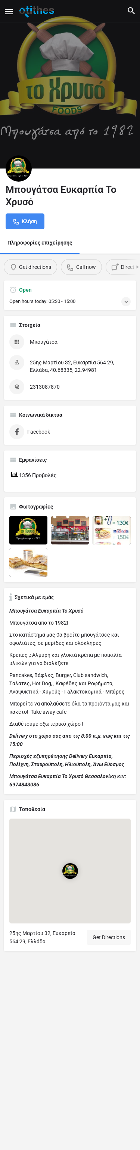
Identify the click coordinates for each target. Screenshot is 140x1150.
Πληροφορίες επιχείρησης (39, 243)
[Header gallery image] (70, 84)
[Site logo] (37, 11)
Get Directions (109, 937)
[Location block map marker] (70, 871)
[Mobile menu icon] (9, 11)
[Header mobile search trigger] (131, 11)
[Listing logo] (19, 168)
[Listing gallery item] (28, 530)
